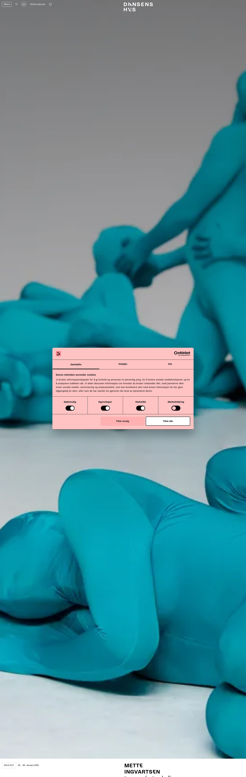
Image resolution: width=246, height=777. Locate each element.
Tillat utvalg (122, 421)
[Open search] (16, 4)
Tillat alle (168, 421)
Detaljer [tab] (123, 364)
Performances (37, 4)
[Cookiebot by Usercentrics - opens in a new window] (176, 353)
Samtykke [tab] (76, 364)
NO (23, 4)
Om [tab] (170, 364)
